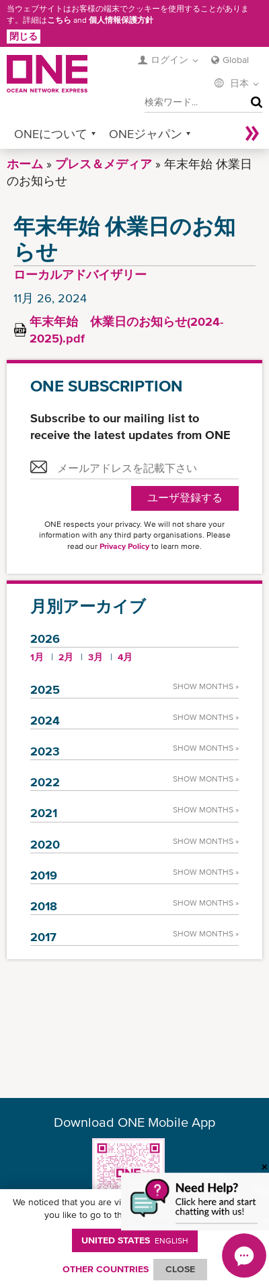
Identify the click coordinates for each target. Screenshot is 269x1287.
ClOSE (180, 1269)
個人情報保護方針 (121, 20)
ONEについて (50, 134)
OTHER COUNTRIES (106, 1269)
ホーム (25, 164)
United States (134, 1240)
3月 (95, 657)
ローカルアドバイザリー (80, 274)
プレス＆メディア (103, 164)
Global (236, 59)
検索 (253, 103)
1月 (37, 657)
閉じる (23, 36)
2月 (66, 657)
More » (252, 134)
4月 (125, 657)
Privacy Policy (124, 546)
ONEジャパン (145, 134)
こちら (59, 20)
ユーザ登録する (185, 497)
